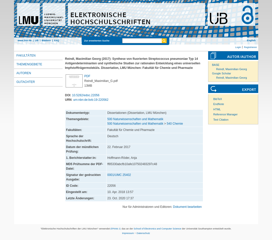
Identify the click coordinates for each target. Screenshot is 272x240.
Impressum (128, 233)
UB (36, 40)
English (251, 40)
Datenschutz (143, 233)
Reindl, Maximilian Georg (231, 69)
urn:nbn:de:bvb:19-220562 (90, 100)
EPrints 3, (115, 228)
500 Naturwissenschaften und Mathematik (135, 119)
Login (238, 47)
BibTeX (217, 99)
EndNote (218, 104)
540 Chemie (175, 123)
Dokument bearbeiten (187, 207)
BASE (215, 64)
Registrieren (250, 47)
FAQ (56, 40)
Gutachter (26, 82)
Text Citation (221, 119)
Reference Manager (225, 114)
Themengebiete (29, 64)
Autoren (24, 73)
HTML (217, 109)
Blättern (46, 40)
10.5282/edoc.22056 (85, 95)
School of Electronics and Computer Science (157, 228)
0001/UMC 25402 (119, 175)
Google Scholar (221, 73)
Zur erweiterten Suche (96, 40)
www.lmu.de (25, 40)
